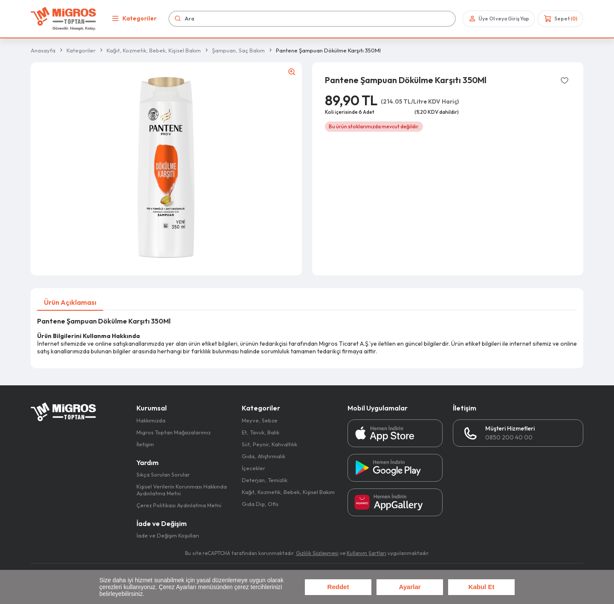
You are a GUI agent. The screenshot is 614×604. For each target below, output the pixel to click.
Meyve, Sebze (260, 420)
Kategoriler (133, 18)
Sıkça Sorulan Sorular (163, 474)
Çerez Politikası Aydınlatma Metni (178, 505)
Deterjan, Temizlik (264, 480)
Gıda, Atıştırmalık (263, 456)
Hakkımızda (150, 420)
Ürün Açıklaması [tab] (70, 302)
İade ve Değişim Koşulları (167, 535)
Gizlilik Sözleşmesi (317, 553)
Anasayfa (43, 50)
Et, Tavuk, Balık (260, 432)
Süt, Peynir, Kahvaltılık (269, 444)
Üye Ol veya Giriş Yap (498, 18)
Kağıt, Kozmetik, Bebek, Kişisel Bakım (154, 50)
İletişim (145, 444)
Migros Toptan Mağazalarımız (173, 432)
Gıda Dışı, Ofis (260, 503)
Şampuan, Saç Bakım (238, 50)
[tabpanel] (307, 336)
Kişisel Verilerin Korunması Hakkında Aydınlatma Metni (181, 490)
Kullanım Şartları (366, 553)
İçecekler (253, 468)
